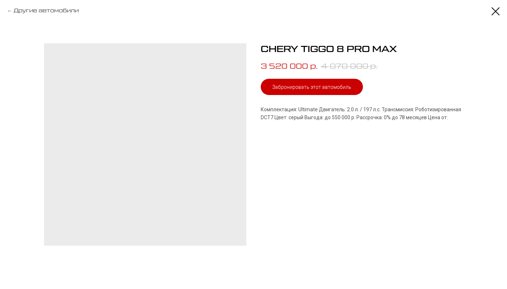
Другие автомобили (46, 10)
